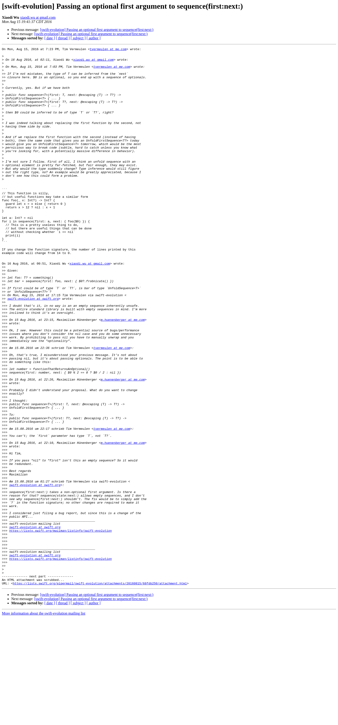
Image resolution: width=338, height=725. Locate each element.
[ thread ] (63, 38)
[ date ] (49, 38)
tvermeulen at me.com (108, 50)
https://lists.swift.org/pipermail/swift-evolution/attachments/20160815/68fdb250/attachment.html (100, 691)
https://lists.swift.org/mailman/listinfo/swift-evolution (60, 627)
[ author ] (94, 38)
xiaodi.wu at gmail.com (38, 17)
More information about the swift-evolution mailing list (43, 721)
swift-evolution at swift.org (32, 349)
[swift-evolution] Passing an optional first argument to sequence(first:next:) (97, 30)
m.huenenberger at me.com (123, 374)
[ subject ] (78, 38)
